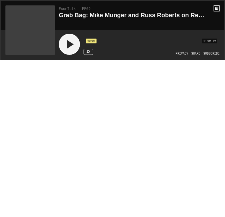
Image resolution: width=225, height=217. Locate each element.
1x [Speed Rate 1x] (88, 51)
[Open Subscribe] (211, 53)
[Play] (69, 44)
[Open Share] (195, 53)
